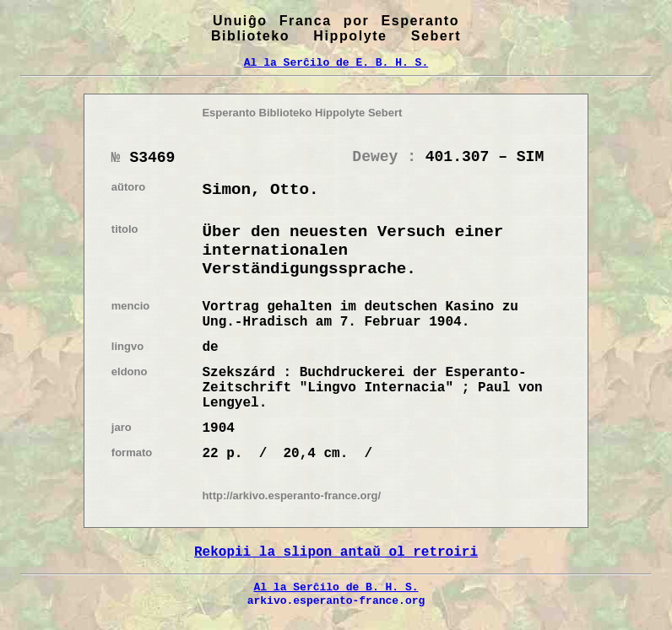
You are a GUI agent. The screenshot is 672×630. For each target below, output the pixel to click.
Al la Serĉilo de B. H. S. (335, 587)
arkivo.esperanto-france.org (336, 600)
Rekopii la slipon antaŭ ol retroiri (336, 552)
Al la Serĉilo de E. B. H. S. (336, 62)
